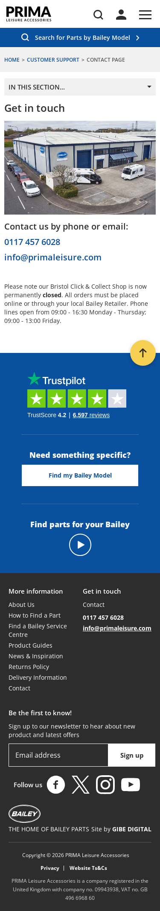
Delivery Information (38, 677)
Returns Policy (29, 667)
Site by (121, 829)
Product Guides (30, 645)
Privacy (50, 868)
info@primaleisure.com (53, 257)
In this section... (37, 87)
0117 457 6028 (32, 242)
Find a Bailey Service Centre (38, 630)
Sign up (132, 755)
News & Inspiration (36, 656)
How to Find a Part (35, 615)
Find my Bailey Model (80, 475)
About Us (22, 604)
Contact (19, 688)
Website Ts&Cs (88, 868)
